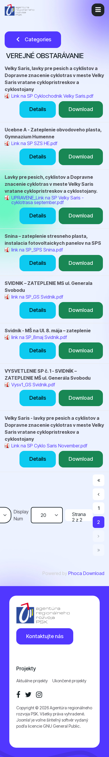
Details (37, 109)
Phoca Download (86, 573)
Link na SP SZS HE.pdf (34, 143)
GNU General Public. (62, 726)
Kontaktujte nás (44, 636)
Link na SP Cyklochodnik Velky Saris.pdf (52, 96)
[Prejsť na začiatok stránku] (98, 480)
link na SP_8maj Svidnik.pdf (39, 337)
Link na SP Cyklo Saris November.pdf (49, 446)
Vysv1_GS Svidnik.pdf (33, 385)
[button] (98, 9)
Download (81, 109)
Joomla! (23, 719)
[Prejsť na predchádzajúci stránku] (98, 494)
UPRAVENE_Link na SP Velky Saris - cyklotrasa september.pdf (47, 200)
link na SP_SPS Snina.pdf (37, 250)
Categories (33, 39)
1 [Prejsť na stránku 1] (99, 508)
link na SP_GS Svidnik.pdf (37, 297)
